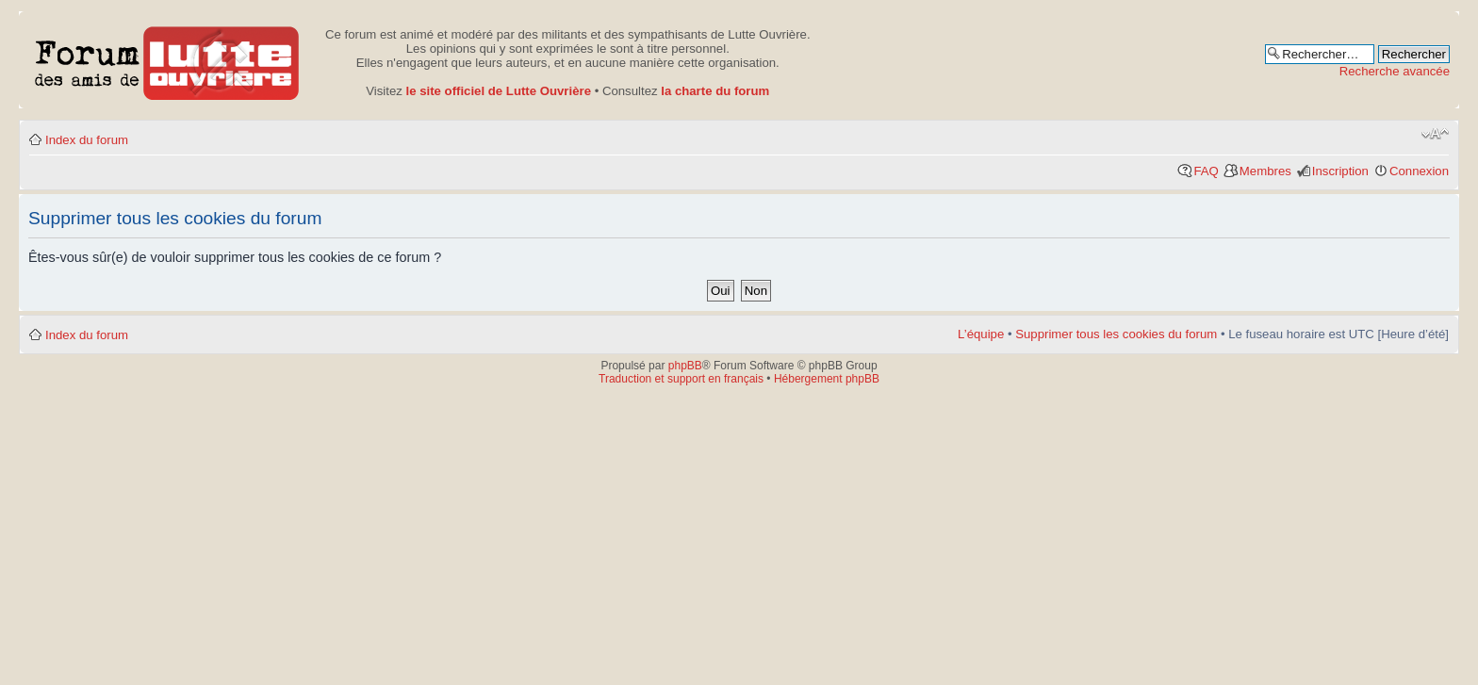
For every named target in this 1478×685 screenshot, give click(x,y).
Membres (1265, 171)
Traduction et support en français (681, 378)
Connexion (1419, 171)
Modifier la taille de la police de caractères (1435, 133)
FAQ (1205, 171)
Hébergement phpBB (826, 378)
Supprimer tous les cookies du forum (1116, 334)
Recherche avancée (1394, 71)
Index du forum (86, 140)
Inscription (1340, 171)
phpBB (685, 365)
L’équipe (981, 334)
